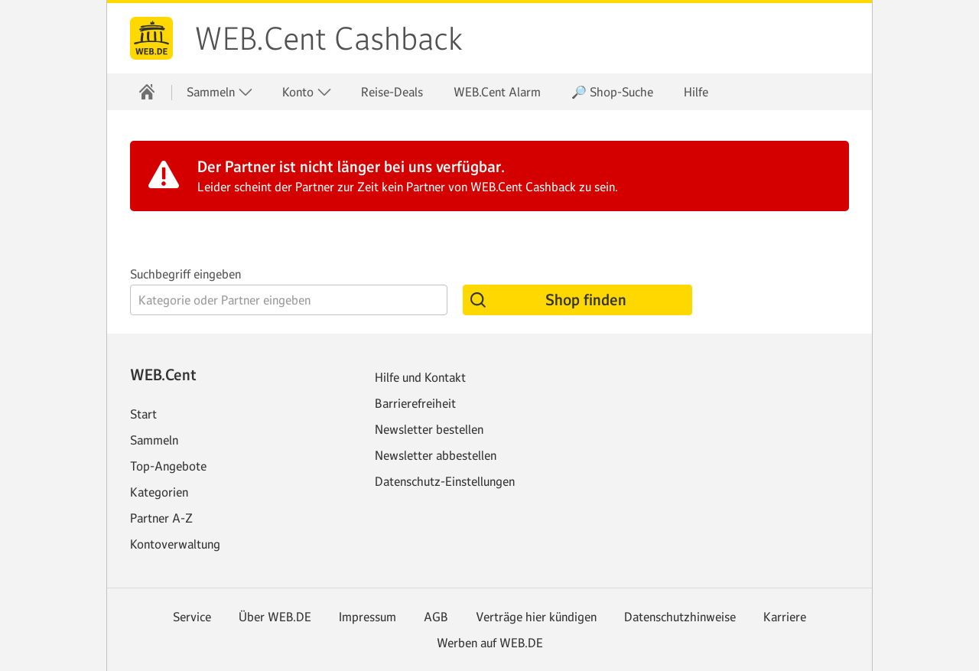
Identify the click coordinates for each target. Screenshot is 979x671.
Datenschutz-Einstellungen (445, 481)
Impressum (367, 616)
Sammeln (154, 440)
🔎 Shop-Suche (612, 91)
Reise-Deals (392, 91)
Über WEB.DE (275, 616)
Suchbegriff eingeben (185, 274)
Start (143, 414)
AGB (436, 616)
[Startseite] (146, 91)
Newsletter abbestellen (435, 455)
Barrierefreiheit (415, 403)
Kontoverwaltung (175, 544)
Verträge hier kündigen (536, 616)
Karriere (784, 616)
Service (192, 616)
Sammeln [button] (220, 92)
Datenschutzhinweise (680, 616)
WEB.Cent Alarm (497, 91)
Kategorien (159, 492)
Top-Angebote (168, 466)
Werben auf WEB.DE (490, 642)
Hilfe (696, 91)
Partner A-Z (161, 518)
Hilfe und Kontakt (420, 377)
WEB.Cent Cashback (328, 39)
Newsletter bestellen (429, 429)
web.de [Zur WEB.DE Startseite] (151, 38)
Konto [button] (307, 92)
